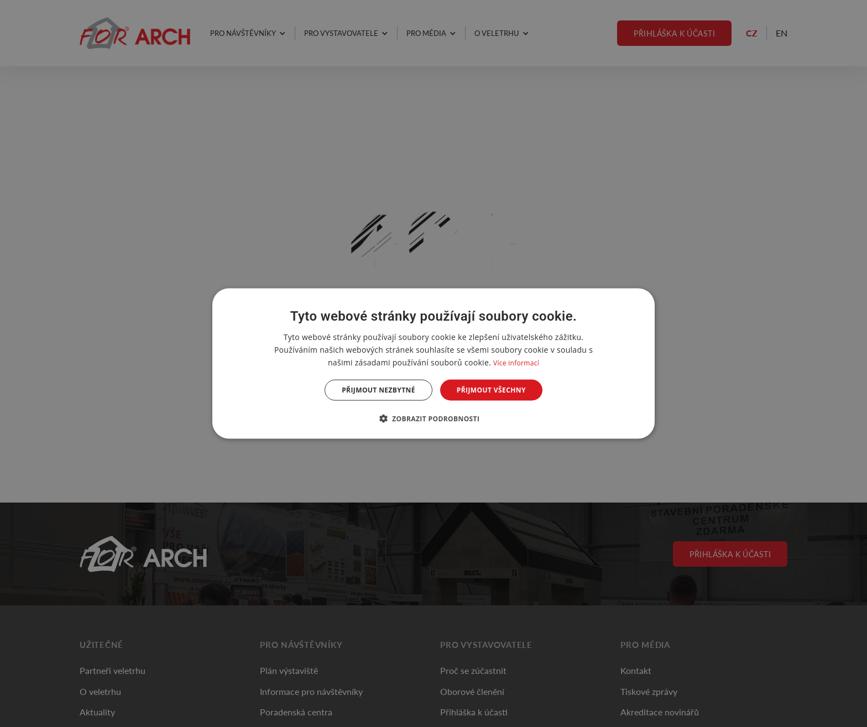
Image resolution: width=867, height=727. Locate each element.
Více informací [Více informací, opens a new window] (516, 362)
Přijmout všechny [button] (491, 390)
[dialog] (433, 363)
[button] (434, 418)
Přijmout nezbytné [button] (378, 390)
